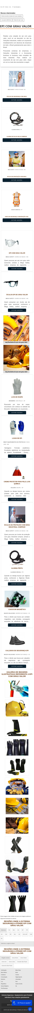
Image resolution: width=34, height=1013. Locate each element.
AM (31, 934)
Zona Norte (15, 957)
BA (15, 934)
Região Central (6, 957)
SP (22, 930)
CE (19, 934)
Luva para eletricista (6, 20)
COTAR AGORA (16, 100)
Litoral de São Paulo (7, 965)
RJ (9, 930)
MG (14, 930)
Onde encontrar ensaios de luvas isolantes (11, 16)
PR (27, 930)
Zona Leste (12, 961)
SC (2, 934)
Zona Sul (4, 961)
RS (6, 934)
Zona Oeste (23, 957)
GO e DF (25, 934)
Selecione (3, 930)
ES (18, 930)
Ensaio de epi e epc (18, 20)
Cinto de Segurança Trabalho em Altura (17, 1010)
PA (1, 938)
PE (10, 934)
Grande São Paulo (22, 961)
